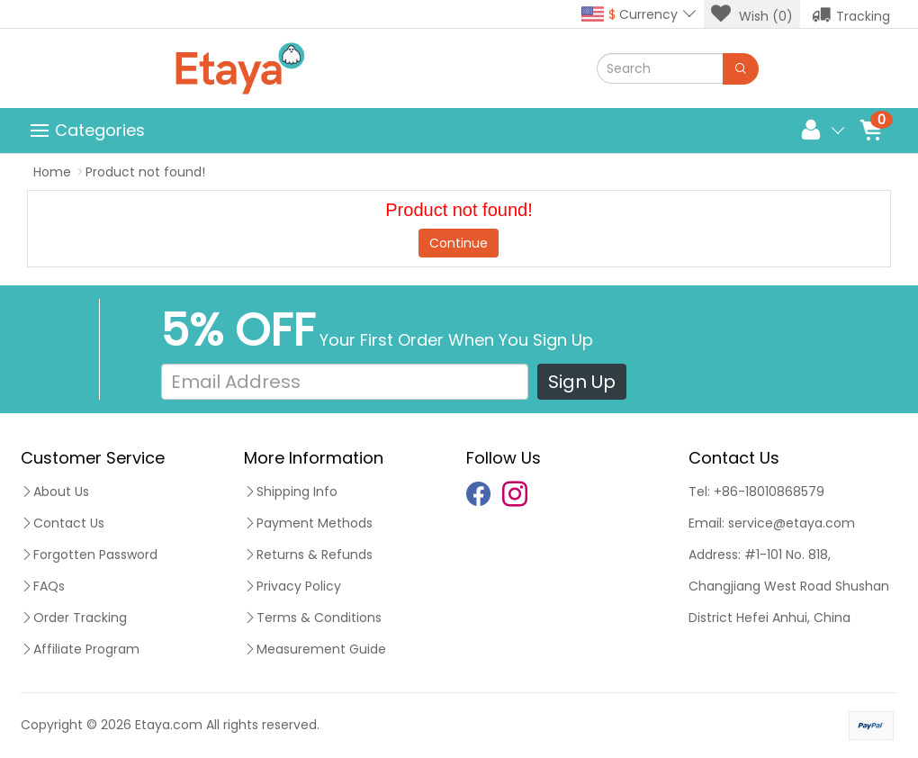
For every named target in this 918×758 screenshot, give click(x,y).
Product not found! (145, 172)
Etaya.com (168, 725)
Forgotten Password (89, 555)
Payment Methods (308, 523)
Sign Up (582, 381)
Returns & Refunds (308, 555)
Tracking (851, 14)
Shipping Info (291, 492)
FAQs (43, 586)
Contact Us (62, 523)
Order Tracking (74, 618)
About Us (55, 492)
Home (52, 172)
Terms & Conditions (313, 618)
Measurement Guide (315, 649)
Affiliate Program (80, 649)
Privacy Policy (292, 586)
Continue (458, 243)
